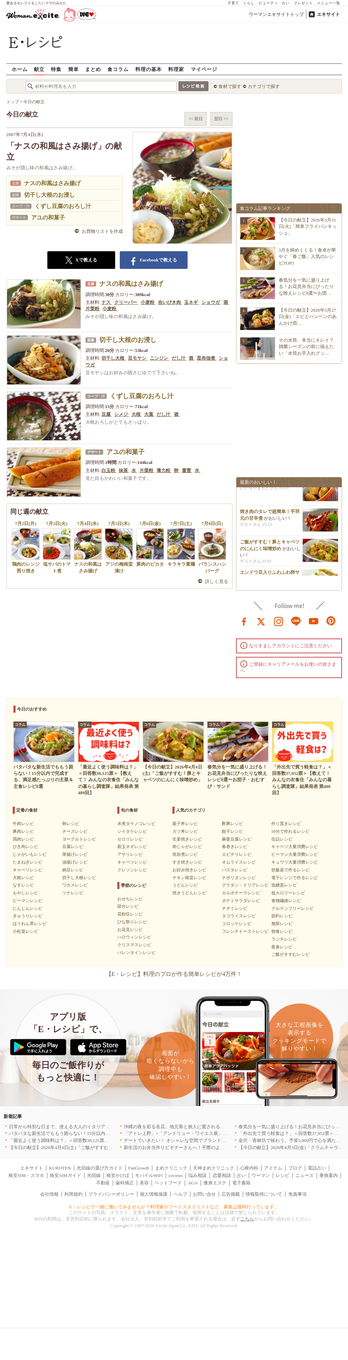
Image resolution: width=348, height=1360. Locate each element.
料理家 (176, 69)
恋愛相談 (222, 1175)
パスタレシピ (234, 869)
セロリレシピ (130, 839)
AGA (193, 1182)
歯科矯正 (125, 1182)
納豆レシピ (72, 869)
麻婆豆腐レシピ (237, 839)
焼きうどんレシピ (189, 892)
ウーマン (261, 1175)
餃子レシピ (232, 831)
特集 (56, 69)
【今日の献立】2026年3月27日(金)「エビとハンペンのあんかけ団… (308, 316)
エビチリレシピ (237, 854)
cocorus (176, 1175)
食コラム (118, 69)
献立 (39, 69)
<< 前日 (195, 118)
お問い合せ (204, 1194)
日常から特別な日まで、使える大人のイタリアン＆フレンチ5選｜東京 (81, 1126)
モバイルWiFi (149, 1175)
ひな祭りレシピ (132, 921)
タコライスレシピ (239, 915)
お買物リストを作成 (102, 231)
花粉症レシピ (130, 914)
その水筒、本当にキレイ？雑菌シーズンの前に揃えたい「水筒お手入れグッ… (306, 346)
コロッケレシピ (237, 923)
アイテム (273, 1168)
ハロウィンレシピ (134, 937)
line (296, 621)
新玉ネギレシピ (132, 846)
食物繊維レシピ (286, 900)
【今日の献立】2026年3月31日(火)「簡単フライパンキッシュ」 (308, 226)
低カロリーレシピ (288, 892)
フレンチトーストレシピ (245, 931)
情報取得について (264, 1194)
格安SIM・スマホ (26, 1175)
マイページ (204, 69)
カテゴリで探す (264, 86)
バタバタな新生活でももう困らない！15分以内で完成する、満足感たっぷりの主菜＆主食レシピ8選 (111, 1133)
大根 (136, 414)
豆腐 (106, 414)
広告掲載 (231, 1194)
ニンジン (159, 358)
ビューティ (268, 3)
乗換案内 (328, 1175)
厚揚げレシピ (75, 854)
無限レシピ (282, 923)
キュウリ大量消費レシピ (294, 862)
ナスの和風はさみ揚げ (52, 183)
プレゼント (303, 3)
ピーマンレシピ (27, 900)
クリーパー (126, 302)
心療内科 (249, 1168)
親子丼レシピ (185, 823)
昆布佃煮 (206, 358)
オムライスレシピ (239, 862)
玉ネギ (191, 302)
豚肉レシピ (23, 831)
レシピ (282, 1175)
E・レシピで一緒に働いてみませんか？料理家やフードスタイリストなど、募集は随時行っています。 (174, 1206)
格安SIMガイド (65, 1175)
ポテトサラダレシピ (241, 900)
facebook (244, 621)
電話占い (317, 1168)
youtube (313, 621)
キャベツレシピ (27, 869)
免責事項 (297, 1194)
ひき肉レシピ (25, 846)
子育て (233, 3)
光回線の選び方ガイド (100, 1168)
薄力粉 (164, 470)
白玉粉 (108, 470)
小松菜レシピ (25, 931)
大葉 (149, 414)
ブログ (295, 1168)
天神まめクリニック (213, 1168)
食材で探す (229, 86)
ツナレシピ (72, 892)
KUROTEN (60, 1168)
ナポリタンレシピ (239, 877)
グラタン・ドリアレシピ (245, 885)
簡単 (73, 69)
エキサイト (328, 14)
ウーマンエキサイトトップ (276, 14)
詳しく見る (217, 581)
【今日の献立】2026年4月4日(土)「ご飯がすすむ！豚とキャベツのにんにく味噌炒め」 (98, 1147)
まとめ (93, 69)
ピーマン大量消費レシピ (294, 854)
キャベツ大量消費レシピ (294, 846)
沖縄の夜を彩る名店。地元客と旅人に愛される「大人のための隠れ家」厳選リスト (209, 1126)
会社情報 (49, 1194)
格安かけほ (117, 1175)
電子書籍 (241, 1182)
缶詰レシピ (282, 839)
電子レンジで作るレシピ (294, 877)
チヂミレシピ (234, 908)
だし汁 (179, 358)
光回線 (94, 1175)
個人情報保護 (153, 1194)
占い (286, 3)
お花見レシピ (130, 929)
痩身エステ (215, 1182)
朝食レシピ (282, 931)
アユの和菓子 (48, 217)
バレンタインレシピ (136, 952)
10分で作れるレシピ (290, 831)
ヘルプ (180, 1194)
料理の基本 (148, 69)
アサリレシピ (130, 854)
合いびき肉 (170, 302)
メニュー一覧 (328, 3)
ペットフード (168, 1182)
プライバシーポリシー (111, 1194)
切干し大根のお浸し (49, 195)
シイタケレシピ (132, 831)
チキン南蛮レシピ (189, 877)
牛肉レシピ (23, 823)
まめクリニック (171, 1168)
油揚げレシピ (75, 862)
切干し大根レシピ (79, 877)
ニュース (304, 1175)
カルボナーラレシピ (241, 892)
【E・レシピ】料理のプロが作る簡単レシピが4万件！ (174, 974)
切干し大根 (113, 358)
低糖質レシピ (284, 885)
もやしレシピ (25, 892)
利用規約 (73, 1194)
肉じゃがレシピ (187, 846)
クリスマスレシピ (134, 944)
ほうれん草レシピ (30, 923)
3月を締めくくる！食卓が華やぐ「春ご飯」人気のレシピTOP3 (307, 256)
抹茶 (124, 470)
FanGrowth (138, 1168)
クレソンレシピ (132, 869)
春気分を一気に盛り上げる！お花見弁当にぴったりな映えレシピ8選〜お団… (306, 286)
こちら (247, 1218)
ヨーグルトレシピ (79, 839)
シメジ (121, 414)
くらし (249, 3)
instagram (278, 621)
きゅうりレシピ (27, 915)
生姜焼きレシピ (187, 839)
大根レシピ (23, 877)
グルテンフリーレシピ (292, 908)
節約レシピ (282, 915)
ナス (106, 302)
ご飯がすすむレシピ (290, 954)
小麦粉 (148, 302)
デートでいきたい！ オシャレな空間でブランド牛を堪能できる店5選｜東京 (201, 1140)
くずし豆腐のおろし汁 (63, 206)
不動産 (103, 1182)
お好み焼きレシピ (189, 869)
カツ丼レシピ (185, 831)
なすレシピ (23, 885)
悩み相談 (197, 1175)
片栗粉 (92, 308)
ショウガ (211, 302)
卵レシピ (70, 823)
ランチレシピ (284, 939)
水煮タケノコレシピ (136, 823)
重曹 (187, 470)
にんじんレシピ (27, 908)
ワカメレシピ (75, 885)
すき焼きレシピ (187, 862)
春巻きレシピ (234, 846)
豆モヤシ (137, 358)
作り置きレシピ (286, 823)
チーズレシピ (75, 831)
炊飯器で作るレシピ (290, 869)
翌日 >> (221, 118)
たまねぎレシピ (27, 862)
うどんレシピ (185, 885)
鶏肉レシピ (23, 839)
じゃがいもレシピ (30, 854)
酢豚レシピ (232, 823)
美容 (144, 1182)
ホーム (20, 69)
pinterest (331, 621)
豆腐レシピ (72, 846)
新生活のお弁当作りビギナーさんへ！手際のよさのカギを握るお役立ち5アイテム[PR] (212, 1147)
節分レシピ (127, 906)
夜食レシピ (282, 946)
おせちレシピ (130, 898)
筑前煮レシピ (185, 854)
